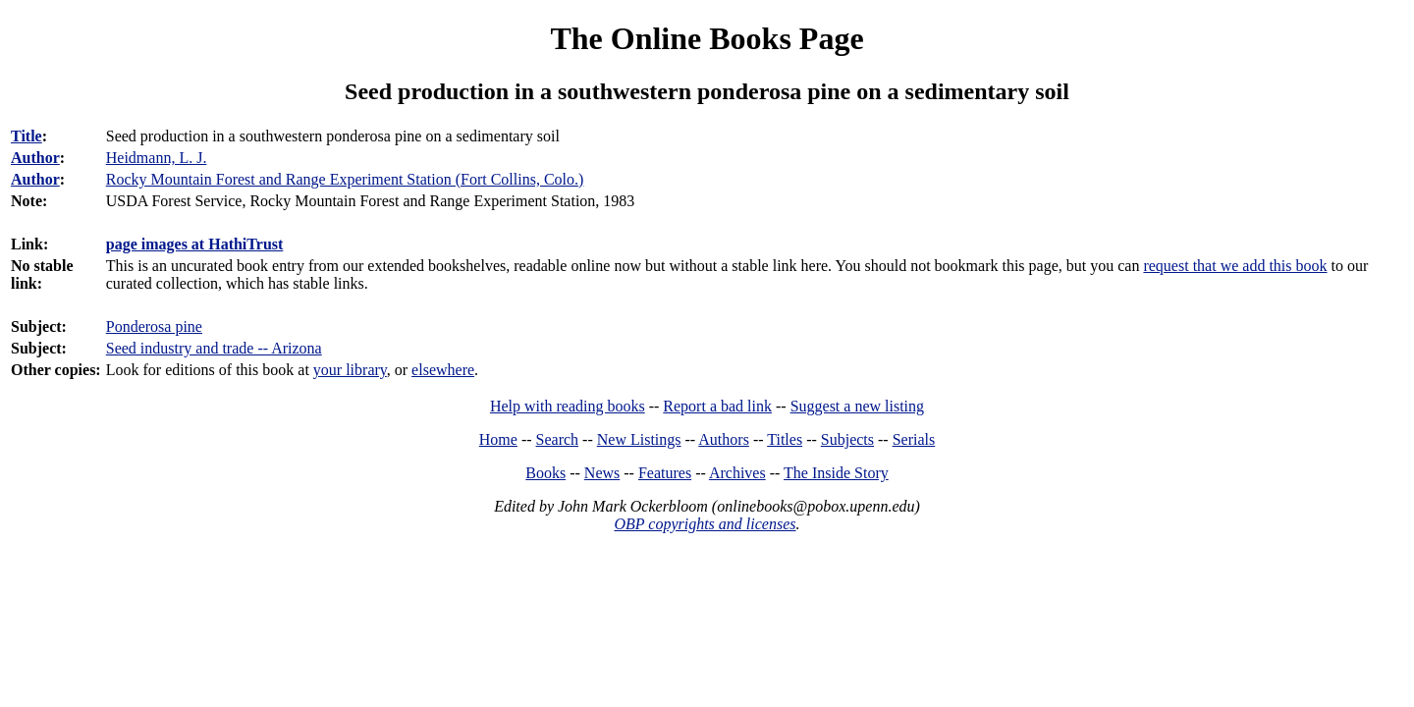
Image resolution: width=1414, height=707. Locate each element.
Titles (784, 439)
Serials (914, 439)
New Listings (639, 439)
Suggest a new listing (857, 406)
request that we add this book (1235, 265)
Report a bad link (717, 406)
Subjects (847, 439)
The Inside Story (836, 472)
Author (35, 157)
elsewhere (442, 369)
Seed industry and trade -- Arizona (214, 348)
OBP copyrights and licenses (704, 524)
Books (545, 472)
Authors (723, 439)
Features (664, 472)
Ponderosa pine (154, 326)
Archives (737, 472)
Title (26, 136)
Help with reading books (567, 406)
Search (557, 439)
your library (350, 369)
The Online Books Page (706, 38)
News (602, 472)
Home (498, 439)
